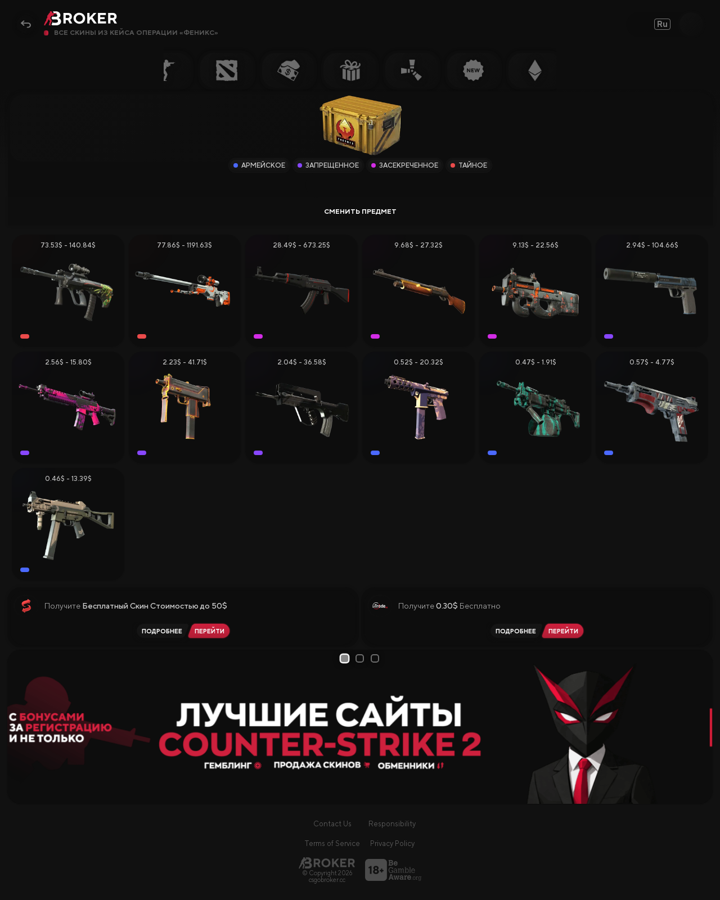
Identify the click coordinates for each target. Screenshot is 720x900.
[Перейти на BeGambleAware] (393, 870)
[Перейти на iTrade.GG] (565, 631)
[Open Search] (691, 24)
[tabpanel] (360, 727)
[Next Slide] (700, 727)
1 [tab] (346, 658)
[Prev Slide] (20, 727)
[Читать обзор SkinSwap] (160, 631)
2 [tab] (361, 658)
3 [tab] (377, 658)
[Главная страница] (327, 862)
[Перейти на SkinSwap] (211, 631)
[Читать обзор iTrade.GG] (514, 631)
